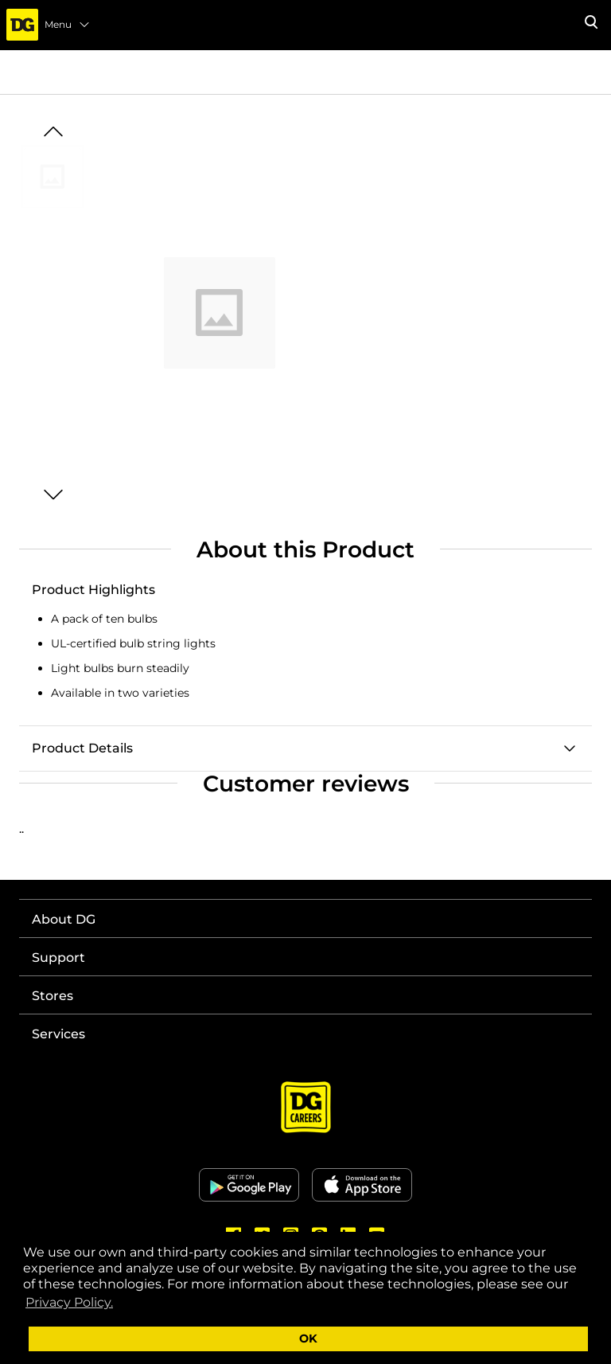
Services (58, 1034)
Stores (52, 995)
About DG (63, 919)
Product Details (82, 748)
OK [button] (308, 1338)
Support (58, 957)
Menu (68, 24)
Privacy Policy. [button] (69, 1302)
